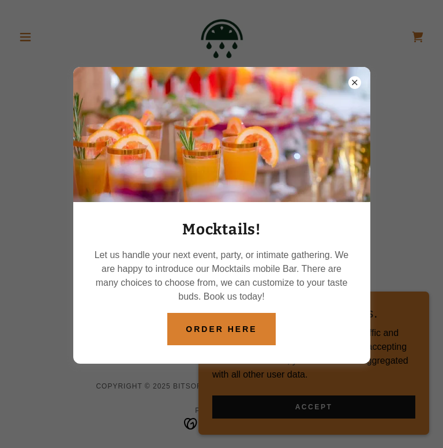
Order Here (221, 329)
